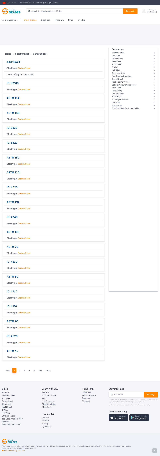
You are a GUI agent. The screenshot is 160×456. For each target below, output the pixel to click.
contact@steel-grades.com (47, 3)
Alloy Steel (6, 404)
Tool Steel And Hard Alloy (12, 419)
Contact (45, 421)
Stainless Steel (8, 395)
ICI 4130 (12, 306)
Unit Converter (48, 401)
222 (40, 370)
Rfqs (70, 20)
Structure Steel (8, 416)
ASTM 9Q (12, 246)
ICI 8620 (12, 142)
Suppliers (45, 20)
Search (130, 11)
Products (59, 20)
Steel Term (46, 407)
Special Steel (7, 422)
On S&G (81, 20)
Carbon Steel (24, 68)
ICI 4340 (12, 217)
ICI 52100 (13, 83)
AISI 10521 (13, 62)
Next (48, 370)
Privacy (45, 423)
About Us (46, 418)
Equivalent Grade (49, 395)
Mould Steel (7, 407)
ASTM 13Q (13, 157)
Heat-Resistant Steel (11, 425)
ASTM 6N (12, 351)
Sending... (151, 394)
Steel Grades (30, 20)
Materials (6, 392)
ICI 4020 (12, 336)
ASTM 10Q (13, 232)
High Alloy (6, 413)
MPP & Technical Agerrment (89, 396)
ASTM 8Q (12, 276)
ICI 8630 (12, 127)
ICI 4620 (12, 187)
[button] (118, 417)
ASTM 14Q (13, 113)
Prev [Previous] (8, 370)
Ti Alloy (5, 410)
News (44, 398)
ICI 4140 (12, 291)
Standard (86, 401)
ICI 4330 (12, 261)
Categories (9, 20)
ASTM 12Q (13, 172)
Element (45, 392)
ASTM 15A (13, 98)
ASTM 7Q (12, 321)
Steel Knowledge (49, 404)
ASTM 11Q (13, 202)
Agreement (46, 426)
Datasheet (86, 392)
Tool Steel (6, 398)
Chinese (8, 3)
